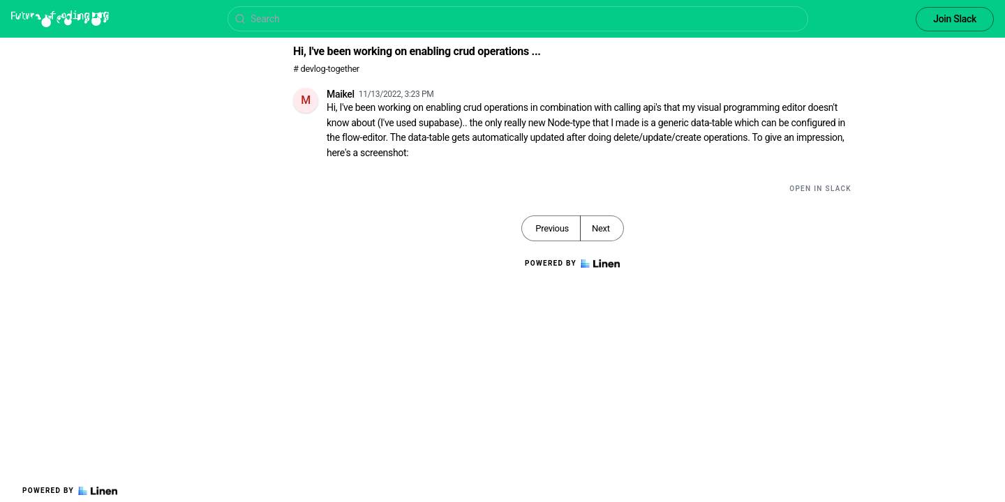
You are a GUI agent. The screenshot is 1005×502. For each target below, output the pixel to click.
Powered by (69, 491)
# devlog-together (326, 68)
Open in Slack (820, 188)
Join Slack (954, 18)
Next (601, 228)
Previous (552, 228)
